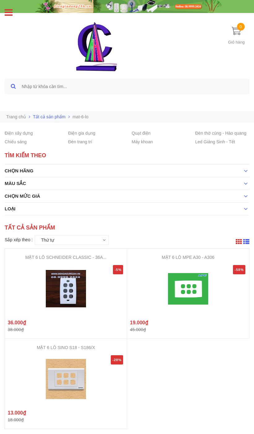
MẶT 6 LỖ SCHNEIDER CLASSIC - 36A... (65, 257)
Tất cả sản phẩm (49, 116)
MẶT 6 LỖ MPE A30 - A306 (188, 257)
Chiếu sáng (16, 141)
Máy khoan (142, 141)
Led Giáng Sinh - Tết (215, 141)
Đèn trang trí (80, 141)
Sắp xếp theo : (19, 239)
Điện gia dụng (81, 133)
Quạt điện (141, 133)
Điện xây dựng (19, 133)
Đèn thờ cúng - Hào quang (220, 133)
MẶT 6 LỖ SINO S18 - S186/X (66, 347)
